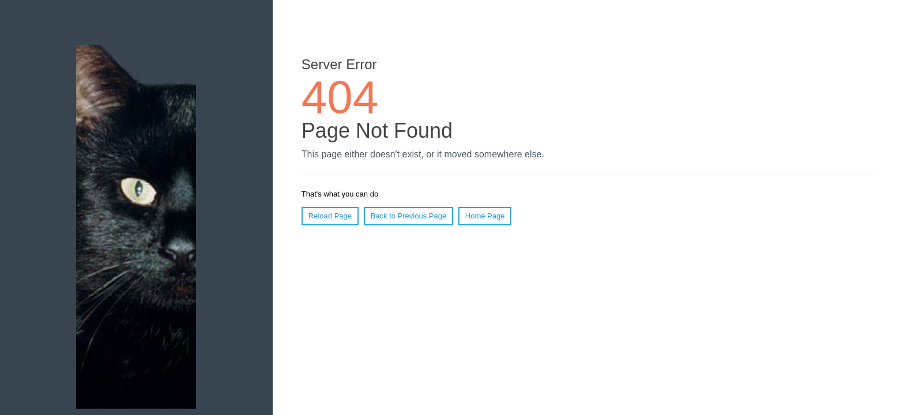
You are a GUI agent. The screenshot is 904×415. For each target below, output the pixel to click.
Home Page (485, 216)
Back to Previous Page (409, 216)
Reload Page (330, 216)
